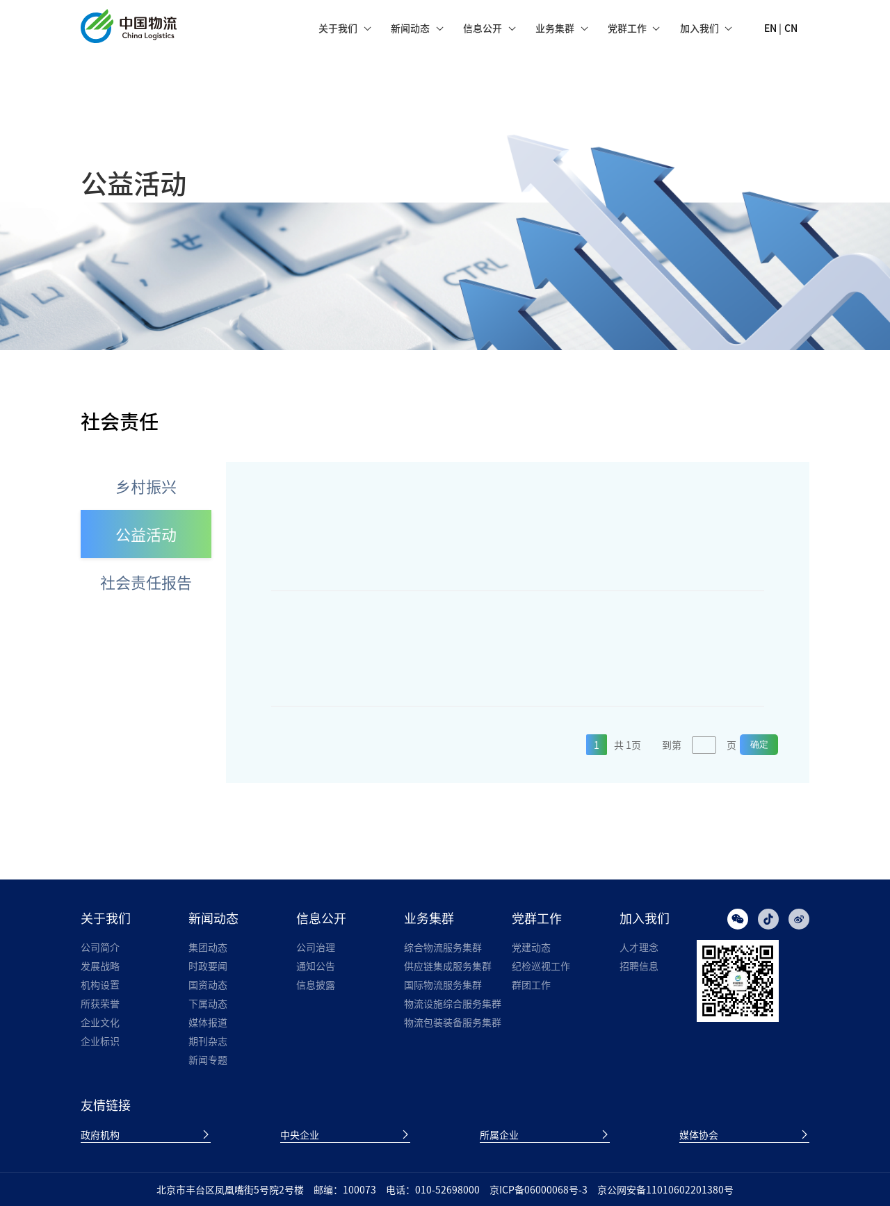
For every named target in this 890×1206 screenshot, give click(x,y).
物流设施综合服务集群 (452, 1003)
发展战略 (100, 966)
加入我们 (699, 28)
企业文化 (100, 1022)
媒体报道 (207, 1022)
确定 (759, 744)
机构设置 (100, 984)
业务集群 (554, 28)
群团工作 (531, 984)
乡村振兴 (146, 485)
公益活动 (146, 533)
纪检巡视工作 (541, 966)
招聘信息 (639, 966)
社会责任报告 (146, 581)
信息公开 (482, 28)
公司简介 (100, 947)
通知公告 (315, 966)
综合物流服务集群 (443, 947)
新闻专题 (207, 1059)
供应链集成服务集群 (448, 966)
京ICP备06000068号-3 (539, 1189)
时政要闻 (207, 966)
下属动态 (207, 1003)
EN (770, 28)
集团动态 (207, 947)
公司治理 (315, 947)
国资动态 (207, 984)
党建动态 (531, 947)
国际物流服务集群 (443, 984)
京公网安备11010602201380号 (665, 1189)
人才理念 (639, 947)
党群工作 (627, 28)
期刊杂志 (207, 1041)
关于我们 (337, 28)
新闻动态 (410, 28)
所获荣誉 (100, 1003)
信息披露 (315, 984)
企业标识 (100, 1041)
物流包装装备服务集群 (452, 1022)
